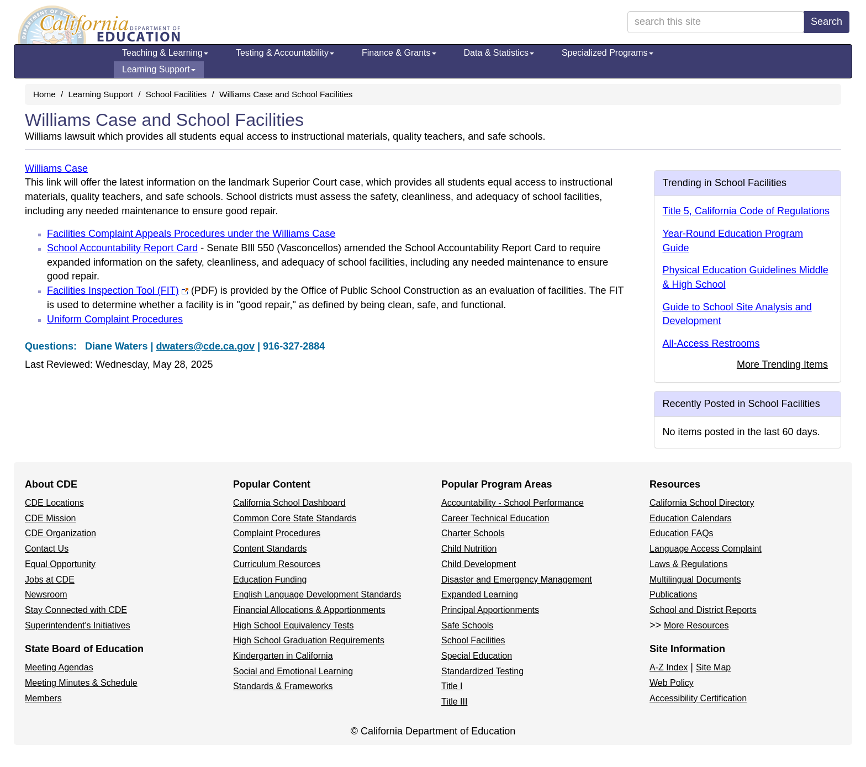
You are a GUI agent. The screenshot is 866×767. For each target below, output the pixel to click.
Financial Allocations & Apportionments (309, 610)
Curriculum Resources (276, 564)
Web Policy (672, 682)
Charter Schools (473, 533)
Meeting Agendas (59, 667)
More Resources (696, 625)
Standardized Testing (482, 671)
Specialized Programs (607, 52)
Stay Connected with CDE (76, 610)
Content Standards (270, 548)
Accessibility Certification (698, 698)
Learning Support (159, 69)
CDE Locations (54, 502)
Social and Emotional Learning (293, 671)
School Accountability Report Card (122, 247)
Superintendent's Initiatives (77, 625)
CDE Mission (50, 518)
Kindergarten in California (283, 655)
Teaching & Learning (165, 52)
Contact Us (46, 548)
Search (826, 21)
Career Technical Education (495, 518)
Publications (673, 594)
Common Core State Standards (294, 518)
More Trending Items (782, 364)
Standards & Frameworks (283, 686)
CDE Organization (60, 533)
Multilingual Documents (695, 579)
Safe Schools (467, 625)
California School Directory (702, 502)
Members (43, 698)
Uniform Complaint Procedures (115, 319)
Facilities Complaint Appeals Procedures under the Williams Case (191, 233)
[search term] (715, 22)
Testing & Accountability (285, 52)
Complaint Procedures (276, 533)
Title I (452, 686)
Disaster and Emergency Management (516, 579)
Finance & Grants (399, 52)
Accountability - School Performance (512, 502)
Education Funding (270, 579)
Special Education (476, 655)
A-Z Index (669, 667)
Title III (454, 701)
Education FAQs (682, 533)
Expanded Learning (479, 594)
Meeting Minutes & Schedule (81, 682)
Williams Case (56, 168)
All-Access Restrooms (711, 343)
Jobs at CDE (50, 579)
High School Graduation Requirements (308, 640)
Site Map (713, 667)
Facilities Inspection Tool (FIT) (132, 290)
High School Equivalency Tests (293, 625)
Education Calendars (691, 518)
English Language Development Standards (317, 594)
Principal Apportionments (490, 610)
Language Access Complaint (706, 548)
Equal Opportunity (60, 564)
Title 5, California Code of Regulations (746, 210)
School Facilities (176, 94)
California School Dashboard (289, 502)
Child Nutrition (469, 548)
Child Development (478, 564)
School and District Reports (703, 610)
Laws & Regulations (688, 564)
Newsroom (46, 594)
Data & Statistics (499, 52)
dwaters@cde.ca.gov (205, 346)
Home (44, 94)
